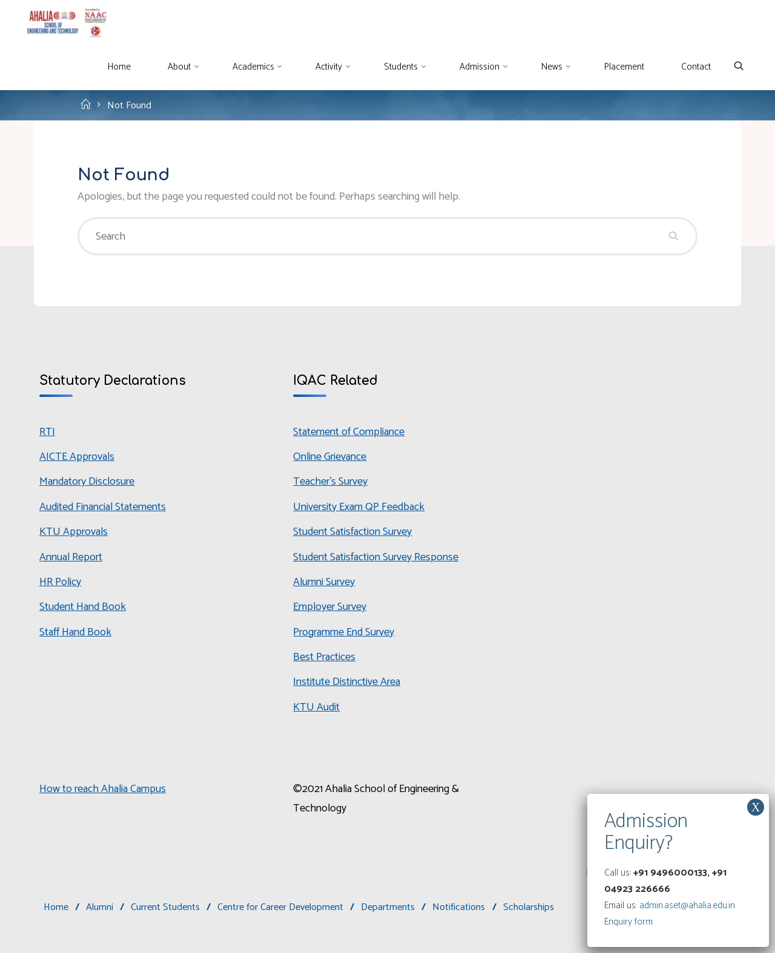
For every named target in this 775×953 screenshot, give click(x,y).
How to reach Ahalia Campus (102, 789)
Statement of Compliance (348, 432)
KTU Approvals (73, 532)
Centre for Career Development (280, 907)
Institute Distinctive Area (346, 682)
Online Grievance (329, 457)
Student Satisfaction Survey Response (375, 557)
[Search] (739, 66)
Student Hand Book (82, 607)
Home (56, 907)
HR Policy (60, 582)
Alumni (99, 907)
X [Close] (755, 807)
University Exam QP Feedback (358, 507)
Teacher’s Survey (330, 482)
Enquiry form (628, 922)
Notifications (458, 907)
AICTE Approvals (76, 457)
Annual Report (70, 557)
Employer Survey (329, 607)
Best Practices (324, 657)
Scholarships (528, 907)
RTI (47, 432)
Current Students (165, 907)
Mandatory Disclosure (86, 482)
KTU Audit (316, 707)
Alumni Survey (324, 582)
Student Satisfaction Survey (352, 532)
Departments (388, 907)
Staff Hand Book (75, 632)
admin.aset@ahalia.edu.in (687, 905)
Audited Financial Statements (102, 507)
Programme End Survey (343, 632)
